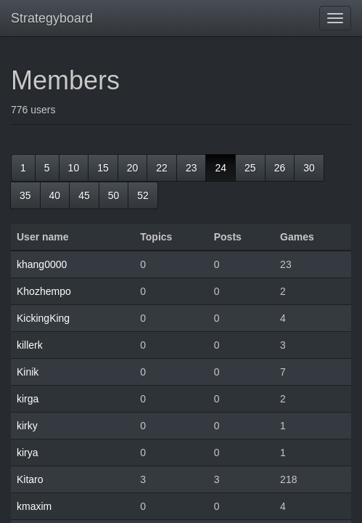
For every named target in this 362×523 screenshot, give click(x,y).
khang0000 (42, 264)
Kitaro (30, 479)
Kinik (27, 372)
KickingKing (43, 318)
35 (25, 195)
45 (84, 195)
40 (55, 195)
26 (280, 168)
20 (133, 168)
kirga (27, 399)
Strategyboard (52, 18)
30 (309, 168)
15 (103, 168)
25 (250, 168)
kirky (27, 425)
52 (143, 195)
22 (162, 168)
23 (191, 168)
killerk (30, 345)
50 (114, 195)
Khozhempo (44, 291)
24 (220, 168)
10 (74, 168)
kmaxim (34, 506)
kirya (27, 452)
